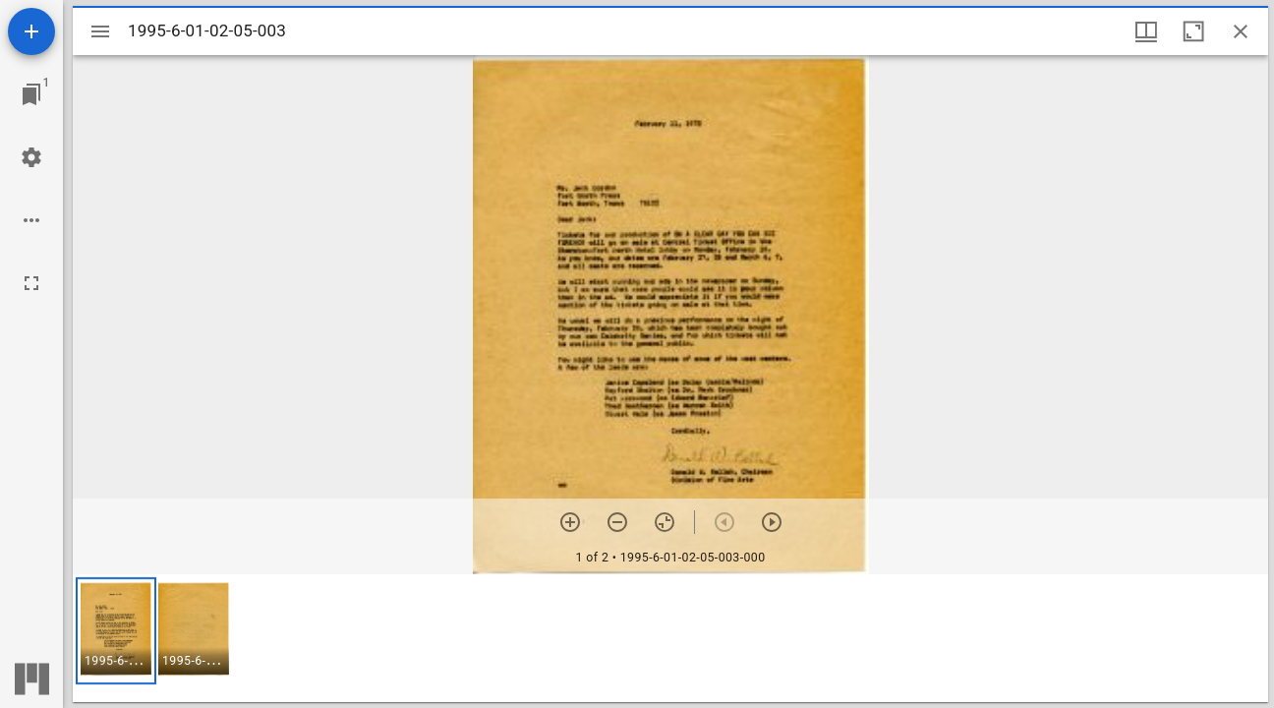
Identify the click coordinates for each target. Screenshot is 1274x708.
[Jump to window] (31, 94)
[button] (116, 630)
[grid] (670, 638)
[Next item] (771, 522)
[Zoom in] (570, 522)
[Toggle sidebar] (100, 31)
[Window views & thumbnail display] (1146, 31)
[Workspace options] (31, 220)
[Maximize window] (1193, 31)
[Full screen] (31, 283)
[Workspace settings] (31, 157)
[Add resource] (31, 31)
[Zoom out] (617, 522)
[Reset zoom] (664, 522)
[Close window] (1240, 31)
